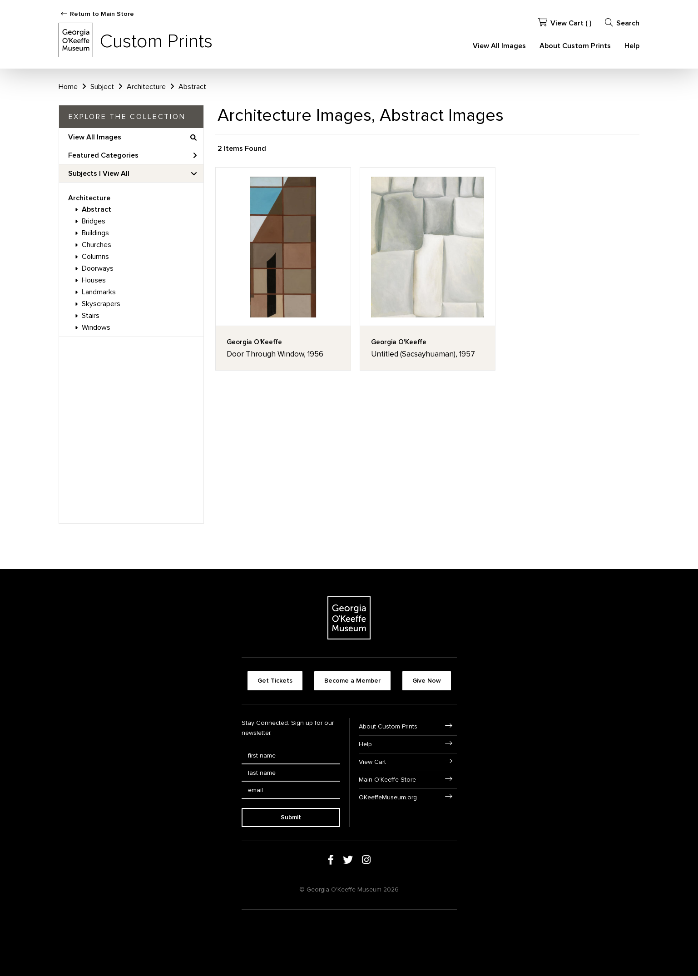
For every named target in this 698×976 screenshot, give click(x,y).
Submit (291, 817)
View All (116, 173)
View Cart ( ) (564, 23)
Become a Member (352, 680)
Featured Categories (132, 155)
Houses (94, 280)
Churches (96, 244)
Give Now (426, 680)
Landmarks (99, 292)
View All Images (499, 45)
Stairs (90, 315)
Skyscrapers (101, 303)
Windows (96, 327)
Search (622, 23)
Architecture (89, 198)
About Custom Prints (575, 45)
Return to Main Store (102, 14)
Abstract (96, 209)
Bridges (93, 221)
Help (631, 45)
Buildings (95, 233)
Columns (95, 256)
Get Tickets (274, 680)
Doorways (98, 268)
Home (68, 86)
